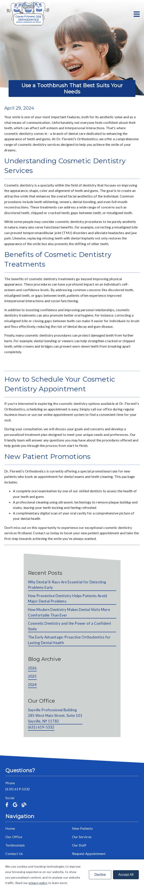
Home (10, 828)
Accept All (125, 874)
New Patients (82, 828)
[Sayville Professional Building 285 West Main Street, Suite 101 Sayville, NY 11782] (55, 715)
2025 (32, 676)
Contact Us (14, 853)
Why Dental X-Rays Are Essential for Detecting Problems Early (67, 585)
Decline (100, 874)
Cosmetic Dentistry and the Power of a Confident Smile (69, 626)
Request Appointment (88, 853)
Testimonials (15, 845)
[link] (27, 14)
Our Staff (79, 845)
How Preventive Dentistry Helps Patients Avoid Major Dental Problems (67, 598)
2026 (32, 668)
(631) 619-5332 (41, 727)
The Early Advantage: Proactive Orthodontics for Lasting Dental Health (69, 640)
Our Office (13, 837)
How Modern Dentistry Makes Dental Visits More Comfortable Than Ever (69, 612)
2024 (32, 684)
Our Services (82, 837)
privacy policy (38, 883)
